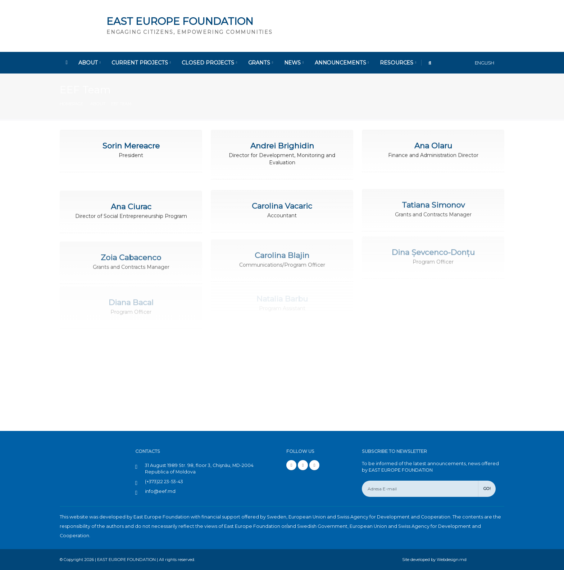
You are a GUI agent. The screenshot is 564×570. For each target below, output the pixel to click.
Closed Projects (209, 62)
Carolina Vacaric (282, 203)
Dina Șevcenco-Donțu (433, 244)
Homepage (71, 103)
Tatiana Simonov (433, 200)
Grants (260, 62)
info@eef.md (160, 491)
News (294, 62)
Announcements (342, 62)
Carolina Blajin (282, 247)
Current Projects (141, 62)
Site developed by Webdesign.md (434, 559)
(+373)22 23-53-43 (164, 481)
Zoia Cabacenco (131, 251)
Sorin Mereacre (131, 145)
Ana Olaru (433, 144)
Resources (398, 62)
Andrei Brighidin (282, 145)
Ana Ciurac (131, 204)
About (89, 62)
